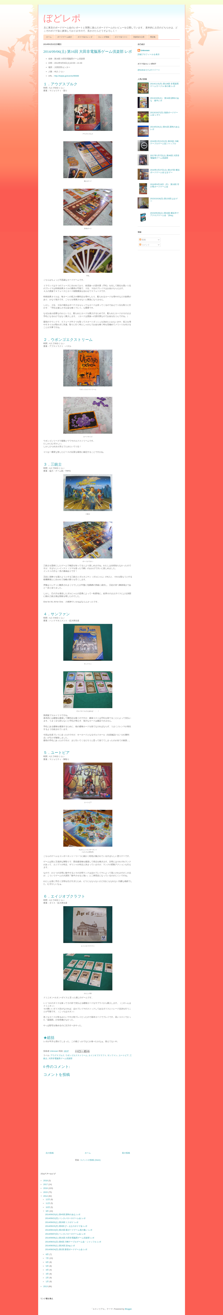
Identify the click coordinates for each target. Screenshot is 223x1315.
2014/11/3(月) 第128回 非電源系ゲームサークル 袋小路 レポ (164, 85)
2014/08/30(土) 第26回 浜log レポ (60, 1245)
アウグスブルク (57, 1055)
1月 (47, 1281)
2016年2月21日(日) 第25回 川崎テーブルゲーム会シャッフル (164, 142)
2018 (45, 1180)
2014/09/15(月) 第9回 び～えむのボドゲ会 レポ (66, 1226)
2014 (45, 1196)
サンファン (112, 1055)
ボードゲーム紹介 (64, 37)
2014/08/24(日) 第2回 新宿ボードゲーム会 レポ (66, 1249)
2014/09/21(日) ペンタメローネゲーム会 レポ (65, 1218)
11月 (48, 1203)
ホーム (49, 37)
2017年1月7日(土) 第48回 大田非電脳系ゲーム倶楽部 (164, 156)
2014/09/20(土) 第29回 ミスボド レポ (61, 1222)
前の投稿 (126, 1153)
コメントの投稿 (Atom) (90, 1160)
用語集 (153, 37)
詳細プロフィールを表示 (149, 54)
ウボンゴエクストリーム (76, 1055)
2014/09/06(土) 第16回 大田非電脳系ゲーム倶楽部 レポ (69, 1238)
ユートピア (124, 1055)
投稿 (142, 240)
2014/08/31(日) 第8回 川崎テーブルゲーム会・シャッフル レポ (73, 1242)
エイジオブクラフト (97, 1055)
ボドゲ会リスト (121, 37)
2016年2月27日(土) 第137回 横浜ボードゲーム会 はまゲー (165, 171)
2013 (45, 1286)
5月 (47, 1266)
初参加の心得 (138, 37)
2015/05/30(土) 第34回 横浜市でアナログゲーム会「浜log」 (164, 214)
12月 (48, 1199)
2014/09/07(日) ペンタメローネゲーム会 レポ (65, 1234)
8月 (47, 1254)
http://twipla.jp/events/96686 (66, 76)
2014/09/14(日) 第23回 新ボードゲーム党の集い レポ (68, 1230)
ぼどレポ (62, 18)
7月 (47, 1258)
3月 (47, 1274)
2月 (47, 1277)
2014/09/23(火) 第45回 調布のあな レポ (62, 1214)
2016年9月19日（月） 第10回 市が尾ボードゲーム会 (164, 185)
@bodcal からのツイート (149, 70)
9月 (47, 1211)
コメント (144, 245)
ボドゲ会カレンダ (85, 37)
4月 (47, 1270)
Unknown (145, 50)
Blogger (128, 1309)
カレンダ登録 (103, 37)
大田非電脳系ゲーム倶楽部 (60, 1058)
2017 (45, 1184)
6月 (47, 1262)
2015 (45, 1192)
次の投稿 (50, 1153)
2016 (45, 1188)
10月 (48, 1207)
